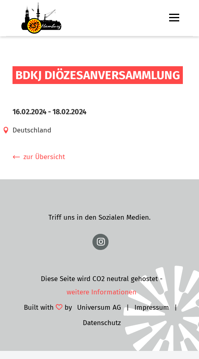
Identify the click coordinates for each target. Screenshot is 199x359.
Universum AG (99, 307)
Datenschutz (102, 323)
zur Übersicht (44, 157)
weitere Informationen (101, 292)
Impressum (151, 307)
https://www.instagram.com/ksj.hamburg (100, 242)
